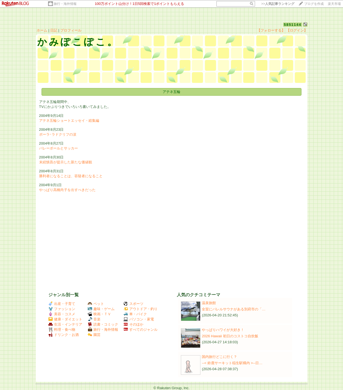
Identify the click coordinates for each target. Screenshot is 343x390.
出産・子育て (61, 304)
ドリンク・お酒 (63, 335)
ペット (96, 304)
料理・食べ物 (61, 329)
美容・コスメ (61, 314)
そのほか (133, 324)
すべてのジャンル (141, 329)
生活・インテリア (65, 324)
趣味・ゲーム (101, 309)
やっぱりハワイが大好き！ (223, 330)
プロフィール (70, 30)
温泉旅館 (209, 303)
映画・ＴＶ (99, 314)
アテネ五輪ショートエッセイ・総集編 (69, 120)
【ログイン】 (296, 30)
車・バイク (135, 314)
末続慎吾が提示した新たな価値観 (65, 162)
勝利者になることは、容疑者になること (71, 176)
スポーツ (133, 304)
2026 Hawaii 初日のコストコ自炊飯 (230, 336)
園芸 (94, 335)
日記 (53, 30)
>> (277, 4)
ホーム (42, 30)
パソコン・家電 (139, 319)
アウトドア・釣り (141, 309)
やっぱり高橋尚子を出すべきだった (67, 190)
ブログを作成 (314, 4)
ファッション (61, 309)
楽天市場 (334, 4)
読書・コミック (103, 324)
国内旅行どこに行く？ (219, 357)
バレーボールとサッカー (58, 148)
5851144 (292, 25)
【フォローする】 (271, 30)
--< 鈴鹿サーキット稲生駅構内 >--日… (232, 363)
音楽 (94, 319)
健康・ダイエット (65, 319)
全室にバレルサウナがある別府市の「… (233, 309)
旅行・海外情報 (65, 4)
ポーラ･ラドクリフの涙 (57, 134)
